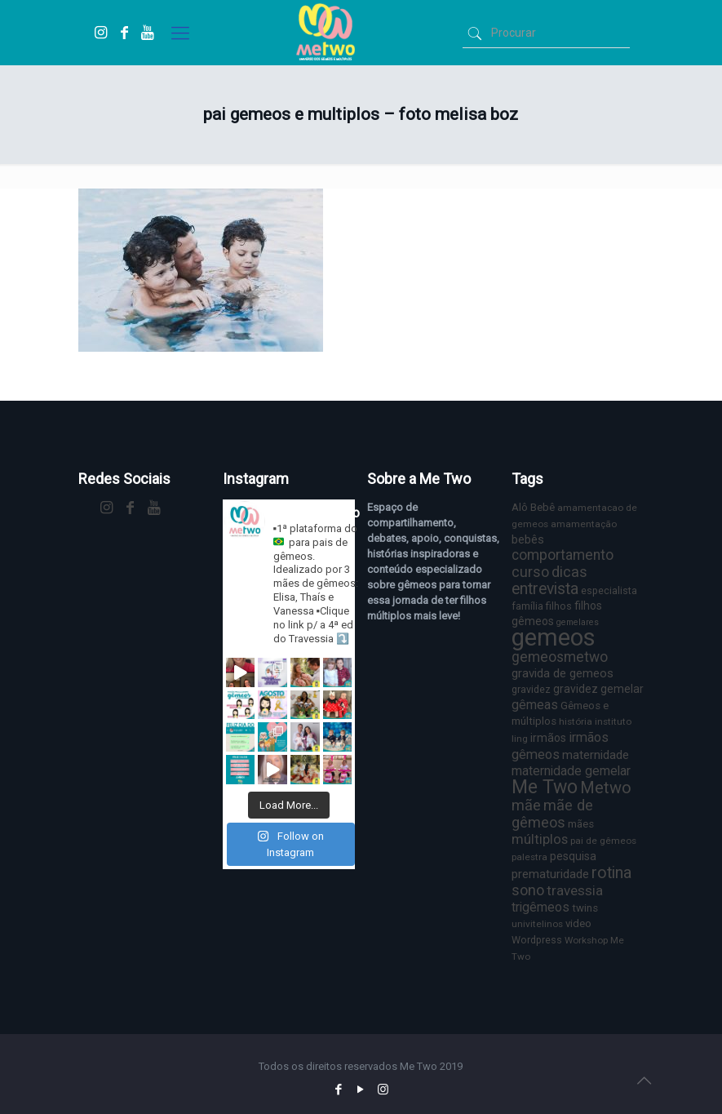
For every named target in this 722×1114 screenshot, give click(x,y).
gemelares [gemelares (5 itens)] (577, 622)
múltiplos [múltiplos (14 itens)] (540, 839)
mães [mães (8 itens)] (581, 824)
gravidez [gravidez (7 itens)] (531, 689)
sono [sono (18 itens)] (528, 890)
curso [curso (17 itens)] (530, 571)
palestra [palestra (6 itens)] (529, 857)
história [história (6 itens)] (575, 721)
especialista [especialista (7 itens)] (609, 590)
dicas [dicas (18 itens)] (569, 571)
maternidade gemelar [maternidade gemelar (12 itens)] (571, 771)
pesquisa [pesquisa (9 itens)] (573, 856)
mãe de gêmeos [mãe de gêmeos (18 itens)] (552, 814)
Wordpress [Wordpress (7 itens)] (537, 940)
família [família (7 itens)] (527, 606)
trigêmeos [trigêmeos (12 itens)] (540, 907)
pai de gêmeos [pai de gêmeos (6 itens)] (603, 840)
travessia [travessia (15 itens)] (575, 890)
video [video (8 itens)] (578, 923)
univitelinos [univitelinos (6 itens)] (537, 924)
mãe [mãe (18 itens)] (526, 805)
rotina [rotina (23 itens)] (611, 872)
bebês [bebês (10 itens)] (528, 539)
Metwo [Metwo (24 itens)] (605, 787)
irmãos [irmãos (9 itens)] (548, 737)
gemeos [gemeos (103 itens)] (554, 637)
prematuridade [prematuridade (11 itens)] (550, 874)
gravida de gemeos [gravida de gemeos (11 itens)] (562, 673)
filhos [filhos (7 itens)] (559, 606)
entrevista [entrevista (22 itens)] (545, 588)
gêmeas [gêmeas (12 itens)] (535, 704)
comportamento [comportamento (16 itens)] (562, 555)
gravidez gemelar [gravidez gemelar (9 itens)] (598, 688)
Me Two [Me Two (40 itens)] (545, 787)
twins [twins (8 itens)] (585, 908)
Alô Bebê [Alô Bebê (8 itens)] (533, 507)
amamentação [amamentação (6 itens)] (584, 524)
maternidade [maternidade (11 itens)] (595, 755)
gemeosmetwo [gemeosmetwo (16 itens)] (560, 657)
